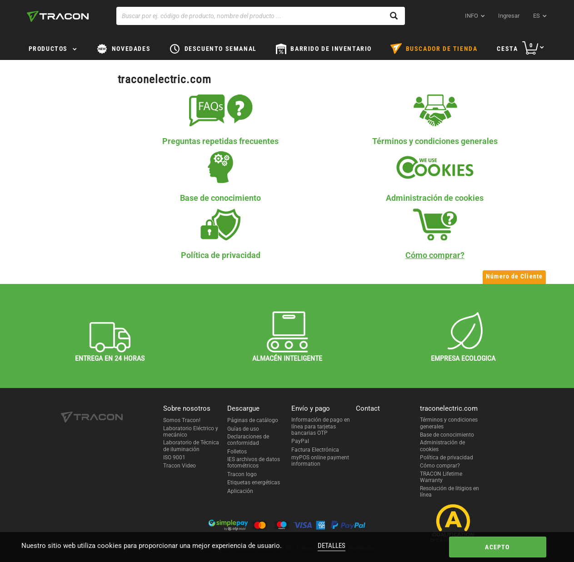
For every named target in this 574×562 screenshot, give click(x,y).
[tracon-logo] (57, 16)
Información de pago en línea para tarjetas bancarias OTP (320, 426)
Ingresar (508, 15)
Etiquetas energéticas (253, 482)
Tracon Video (179, 466)
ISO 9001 (174, 457)
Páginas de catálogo (252, 420)
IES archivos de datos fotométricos (253, 462)
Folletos (237, 451)
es (536, 15)
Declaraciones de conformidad (248, 439)
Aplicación (240, 491)
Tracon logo (242, 474)
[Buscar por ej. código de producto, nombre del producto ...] (260, 16)
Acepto (497, 547)
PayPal (300, 441)
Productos (48, 48)
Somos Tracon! (181, 420)
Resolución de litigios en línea (449, 491)
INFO (471, 15)
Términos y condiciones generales (449, 423)
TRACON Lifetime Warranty (441, 477)
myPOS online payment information (320, 460)
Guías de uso (243, 429)
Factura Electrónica (315, 450)
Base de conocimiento (447, 435)
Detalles (331, 546)
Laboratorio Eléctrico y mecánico (190, 431)
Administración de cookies (442, 445)
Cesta (507, 48)
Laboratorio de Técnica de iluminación (191, 445)
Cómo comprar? (440, 466)
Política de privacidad (446, 457)
